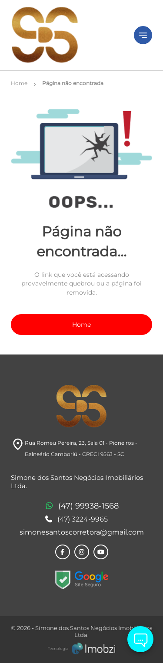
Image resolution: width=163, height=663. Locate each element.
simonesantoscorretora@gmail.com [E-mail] (82, 532)
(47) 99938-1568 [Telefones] (81, 506)
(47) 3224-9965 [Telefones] (76, 519)
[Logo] (67, 35)
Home (81, 324)
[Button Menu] (143, 35)
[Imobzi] (81, 648)
